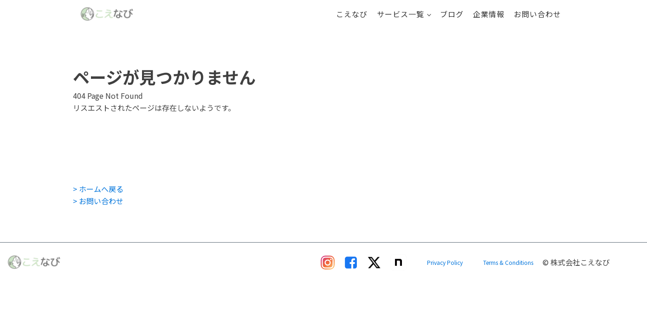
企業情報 (489, 13)
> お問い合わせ (98, 200)
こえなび (352, 13)
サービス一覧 (400, 13)
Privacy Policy (445, 262)
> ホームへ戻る (98, 188)
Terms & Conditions (508, 262)
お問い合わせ (537, 13)
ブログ (452, 13)
